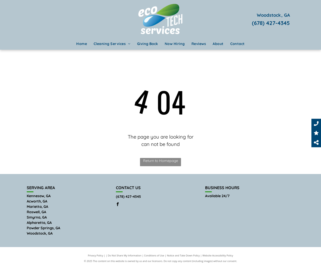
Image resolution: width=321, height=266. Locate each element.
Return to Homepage (160, 160)
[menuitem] (81, 43)
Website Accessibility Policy (217, 255)
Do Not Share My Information (125, 255)
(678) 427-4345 (271, 23)
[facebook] (118, 204)
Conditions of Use (154, 255)
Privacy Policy (95, 255)
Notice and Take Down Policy (183, 255)
